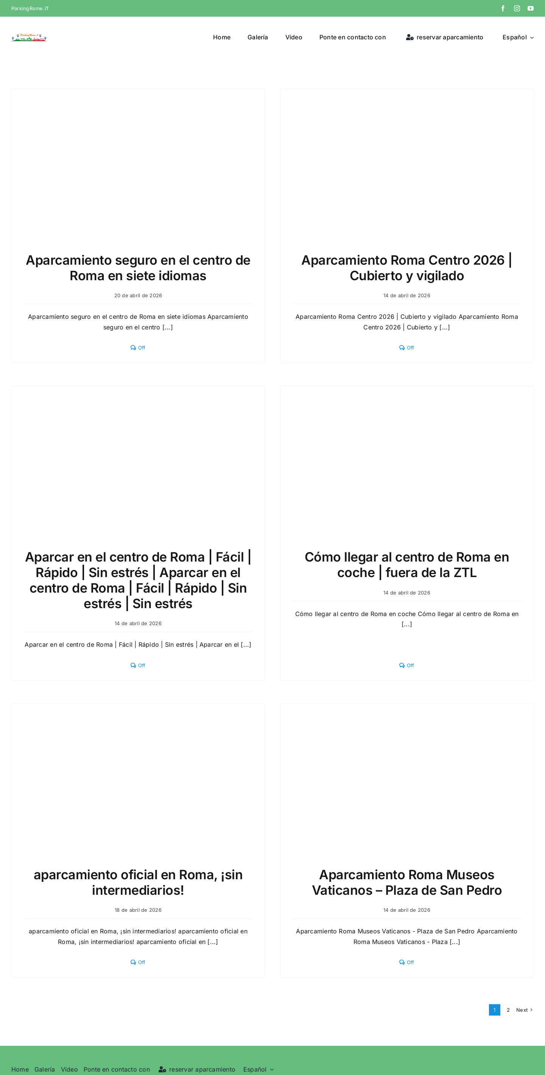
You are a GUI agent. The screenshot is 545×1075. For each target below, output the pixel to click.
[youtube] (531, 8)
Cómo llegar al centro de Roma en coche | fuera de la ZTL (407, 564)
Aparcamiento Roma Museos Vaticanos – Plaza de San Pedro (407, 882)
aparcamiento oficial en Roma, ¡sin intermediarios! (138, 882)
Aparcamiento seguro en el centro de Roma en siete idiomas (138, 267)
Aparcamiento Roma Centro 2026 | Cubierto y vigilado (406, 267)
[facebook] (503, 8)
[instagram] (517, 8)
